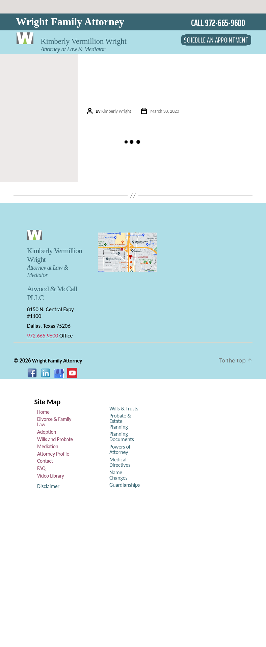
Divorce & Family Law (53, 423)
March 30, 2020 (165, 111)
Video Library (49, 477)
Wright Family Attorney (70, 22)
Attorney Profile (52, 455)
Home (43, 413)
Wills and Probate (54, 441)
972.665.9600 (42, 337)
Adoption (46, 433)
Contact (44, 462)
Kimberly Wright (115, 111)
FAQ (41, 470)
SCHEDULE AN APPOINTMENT (216, 37)
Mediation (47, 448)
